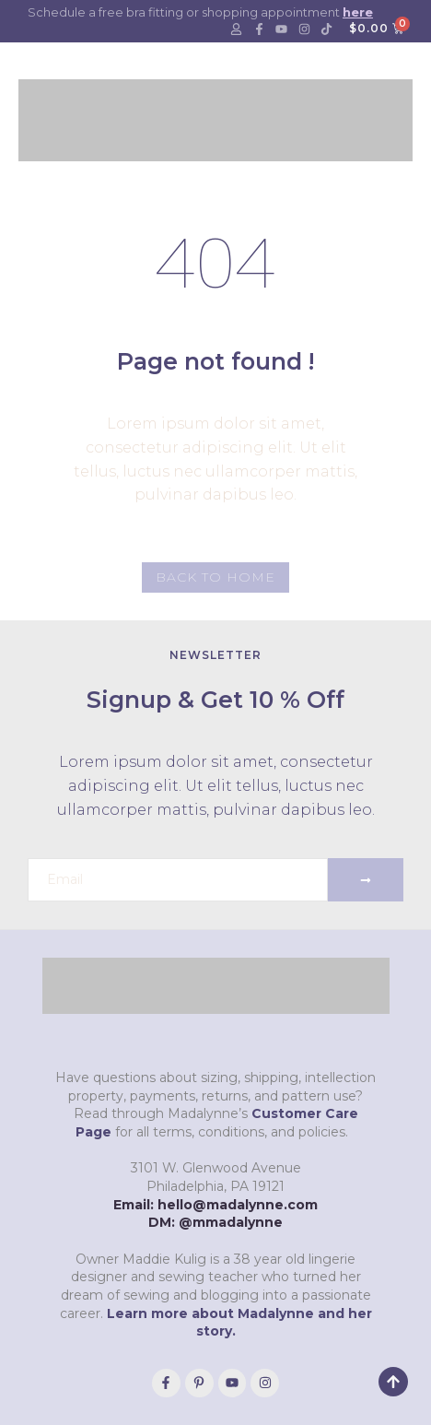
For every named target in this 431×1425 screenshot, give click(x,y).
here (358, 12)
